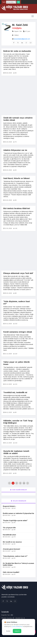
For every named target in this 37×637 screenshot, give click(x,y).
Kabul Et (17, 631)
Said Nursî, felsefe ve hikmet (16, 178)
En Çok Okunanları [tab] (18, 501)
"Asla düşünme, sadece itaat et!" (15, 556)
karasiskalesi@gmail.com (22, 39)
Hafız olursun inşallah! (11, 572)
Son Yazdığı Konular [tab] (18, 489)
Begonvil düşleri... (9, 506)
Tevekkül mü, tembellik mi (15, 392)
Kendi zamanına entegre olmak (17, 332)
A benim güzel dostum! (11, 549)
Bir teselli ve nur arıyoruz (12, 542)
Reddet (8, 631)
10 (24, 483)
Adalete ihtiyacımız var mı (15, 150)
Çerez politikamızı (17, 626)
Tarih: (4, 2)
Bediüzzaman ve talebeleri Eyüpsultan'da (18, 513)
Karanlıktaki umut (9, 535)
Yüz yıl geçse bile (9, 527)
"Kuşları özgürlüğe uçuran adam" (15, 520)
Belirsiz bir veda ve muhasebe (17, 51)
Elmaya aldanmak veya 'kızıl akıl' (18, 273)
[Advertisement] (18, 97)
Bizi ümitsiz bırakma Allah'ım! (16, 208)
